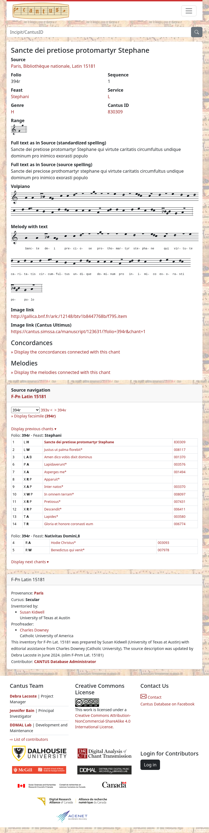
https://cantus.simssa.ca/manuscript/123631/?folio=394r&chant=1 (78, 332)
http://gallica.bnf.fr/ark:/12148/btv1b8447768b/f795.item (69, 316)
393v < (47, 410)
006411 (179, 509)
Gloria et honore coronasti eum (68, 524)
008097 (179, 494)
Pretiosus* (52, 501)
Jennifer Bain (22, 710)
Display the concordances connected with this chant (67, 352)
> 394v (60, 410)
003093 (163, 542)
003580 (179, 516)
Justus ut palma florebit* (63, 449)
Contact (150, 697)
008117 (179, 449)
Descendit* (53, 509)
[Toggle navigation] (188, 10)
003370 (179, 486)
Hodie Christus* (63, 542)
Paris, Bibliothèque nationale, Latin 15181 (53, 66)
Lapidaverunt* (55, 464)
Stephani (20, 97)
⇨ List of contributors (29, 739)
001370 (179, 457)
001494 (179, 472)
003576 (179, 464)
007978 (163, 550)
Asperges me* (55, 472)
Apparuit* (52, 479)
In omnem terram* (59, 494)
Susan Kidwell (32, 612)
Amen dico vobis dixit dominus (68, 457)
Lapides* (51, 516)
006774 (179, 524)
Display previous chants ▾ (33, 428)
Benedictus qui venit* (67, 550)
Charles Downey (34, 630)
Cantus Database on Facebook (167, 704)
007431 (179, 501)
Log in (150, 765)
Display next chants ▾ (30, 561)
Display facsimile (35, 416)
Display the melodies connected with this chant (62, 372)
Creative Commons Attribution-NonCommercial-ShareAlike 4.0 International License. (103, 721)
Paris (39, 593)
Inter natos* (53, 486)
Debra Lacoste (23, 696)
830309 (115, 112)
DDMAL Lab (21, 724)
